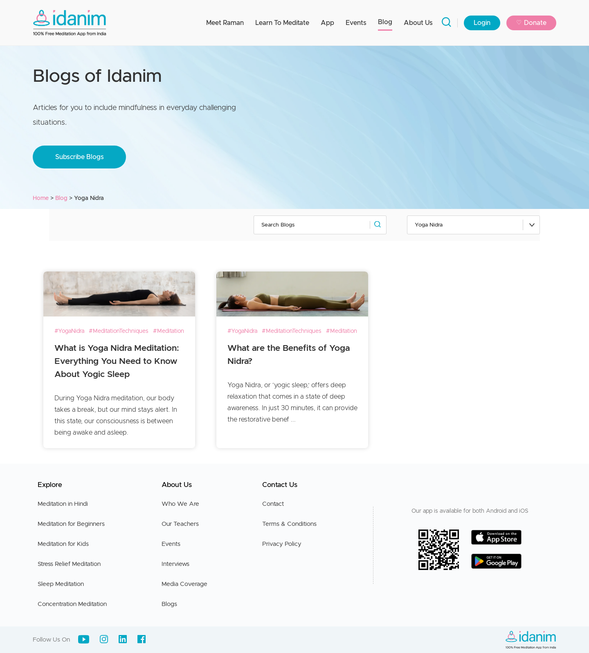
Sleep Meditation (61, 584)
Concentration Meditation (72, 604)
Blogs (169, 604)
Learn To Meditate (282, 23)
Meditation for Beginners (71, 524)
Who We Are (180, 504)
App (327, 23)
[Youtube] (83, 639)
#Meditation (168, 331)
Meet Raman (225, 23)
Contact (273, 504)
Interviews (175, 564)
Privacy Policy (281, 544)
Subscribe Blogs (79, 157)
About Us (418, 23)
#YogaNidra (69, 331)
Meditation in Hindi (63, 504)
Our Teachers (180, 524)
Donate (531, 23)
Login (482, 23)
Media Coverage (184, 584)
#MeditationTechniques (118, 331)
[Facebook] (141, 639)
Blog (385, 22)
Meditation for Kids (63, 544)
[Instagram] (104, 639)
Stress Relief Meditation (69, 564)
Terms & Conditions (289, 524)
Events (356, 23)
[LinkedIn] (123, 639)
